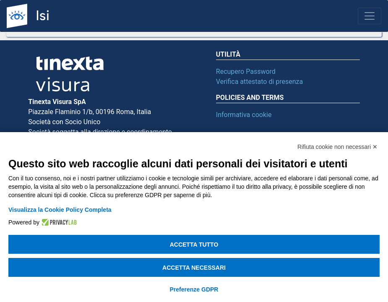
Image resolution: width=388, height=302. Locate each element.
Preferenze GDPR (194, 289)
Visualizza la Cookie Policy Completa (60, 209)
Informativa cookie (244, 115)
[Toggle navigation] (369, 16)
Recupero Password (246, 72)
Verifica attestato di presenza (259, 82)
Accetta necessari (194, 267)
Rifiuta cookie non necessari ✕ (337, 146)
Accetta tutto (194, 244)
